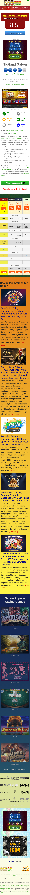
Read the (4, 211)
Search (27, 874)
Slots (7, 113)
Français (11, 861)
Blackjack (9, 118)
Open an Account (14, 183)
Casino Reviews (24, 7)
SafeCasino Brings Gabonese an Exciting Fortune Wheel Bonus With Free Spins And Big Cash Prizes (14, 313)
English (15, 7)
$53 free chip (12, 133)
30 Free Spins (18, 208)
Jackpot (23, 124)
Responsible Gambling (20, 874)
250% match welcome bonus (15, 130)
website (4, 272)
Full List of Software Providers (15, 805)
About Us (3, 874)
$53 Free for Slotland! (16, 33)
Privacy (12, 874)
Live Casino (9, 124)
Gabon (3, 7)
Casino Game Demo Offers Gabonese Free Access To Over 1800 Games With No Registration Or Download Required (14, 559)
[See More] (16, 414)
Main (9, 7)
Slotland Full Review (15, 74)
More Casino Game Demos (15, 770)
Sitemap (15, 875)
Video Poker (24, 118)
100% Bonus (11, 208)
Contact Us (8, 874)
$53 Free (3, 208)
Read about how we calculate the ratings (15, 84)
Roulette (23, 113)
